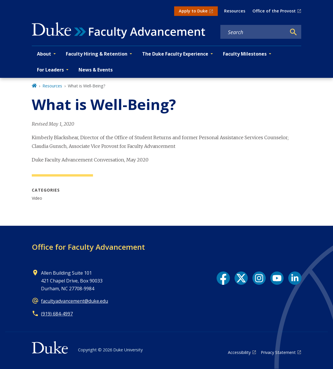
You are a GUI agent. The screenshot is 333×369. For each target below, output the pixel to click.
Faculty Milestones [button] (245, 54)
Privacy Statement (278, 352)
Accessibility (239, 352)
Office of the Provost (274, 11)
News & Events (96, 70)
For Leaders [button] (50, 70)
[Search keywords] (253, 32)
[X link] (241, 278)
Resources (234, 11)
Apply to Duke (193, 11)
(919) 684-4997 (57, 314)
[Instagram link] (259, 278)
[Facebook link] (223, 278)
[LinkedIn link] (295, 278)
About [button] (44, 54)
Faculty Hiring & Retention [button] (96, 54)
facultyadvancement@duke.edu (74, 301)
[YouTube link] (277, 278)
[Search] (293, 32)
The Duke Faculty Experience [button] (175, 54)
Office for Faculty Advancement (88, 247)
